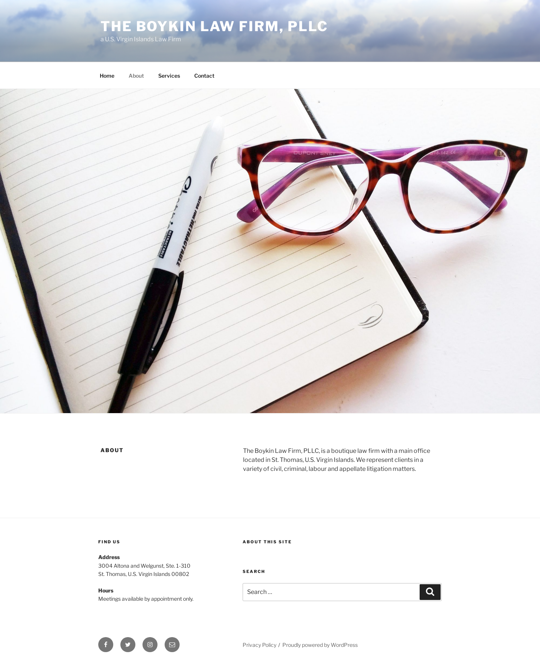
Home (107, 75)
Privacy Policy (259, 645)
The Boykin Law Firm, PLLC (214, 26)
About (136, 75)
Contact (204, 75)
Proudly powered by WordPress (320, 645)
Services (169, 75)
